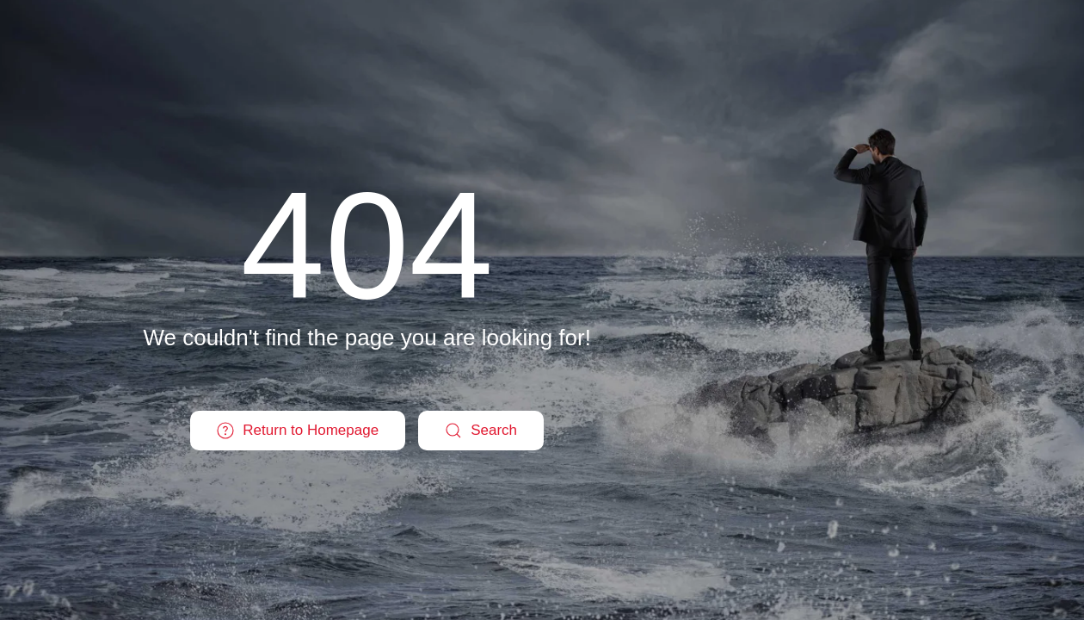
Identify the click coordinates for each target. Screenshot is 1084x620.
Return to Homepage (298, 430)
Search (481, 430)
